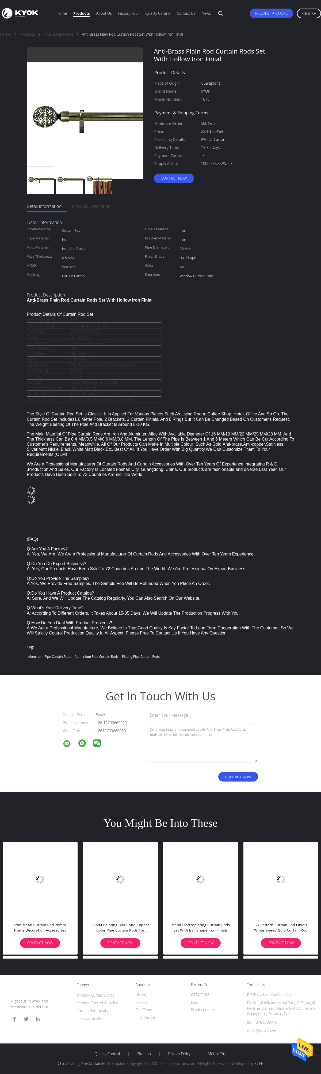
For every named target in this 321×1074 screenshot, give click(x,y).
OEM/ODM (200, 994)
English (308, 13)
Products (81, 13)
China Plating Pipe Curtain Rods (84, 1063)
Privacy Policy (179, 1054)
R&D (194, 1002)
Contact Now (174, 178)
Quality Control (158, 13)
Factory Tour (128, 13)
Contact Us (186, 13)
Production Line (204, 1009)
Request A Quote (271, 13)
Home (62, 13)
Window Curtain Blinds (95, 995)
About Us (104, 13)
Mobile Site (217, 1054)
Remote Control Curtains (97, 1002)
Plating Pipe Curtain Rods (141, 656)
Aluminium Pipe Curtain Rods (97, 656)
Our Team (143, 1009)
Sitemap (144, 1054)
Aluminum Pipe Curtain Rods (49, 656)
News (206, 13)
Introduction (145, 1017)
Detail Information (44, 206)
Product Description (91, 206)
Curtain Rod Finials (92, 1010)
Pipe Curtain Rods (91, 1018)
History (141, 994)
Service (141, 1002)
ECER (259, 1063)
